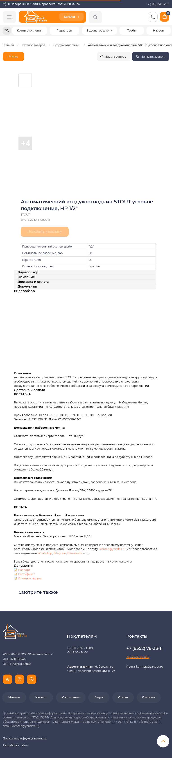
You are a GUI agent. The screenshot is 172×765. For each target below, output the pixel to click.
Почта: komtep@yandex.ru (144, 666)
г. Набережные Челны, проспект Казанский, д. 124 (44, 4)
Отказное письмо (30, 578)
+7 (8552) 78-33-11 (69, 419)
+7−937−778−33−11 (39, 419)
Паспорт (24, 570)
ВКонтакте (75, 553)
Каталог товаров (33, 45)
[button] (150, 56)
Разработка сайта (15, 745)
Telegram (59, 553)
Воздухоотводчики (66, 45)
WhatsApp (45, 553)
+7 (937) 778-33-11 (157, 4)
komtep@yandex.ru (112, 549)
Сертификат (26, 574)
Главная (8, 45)
